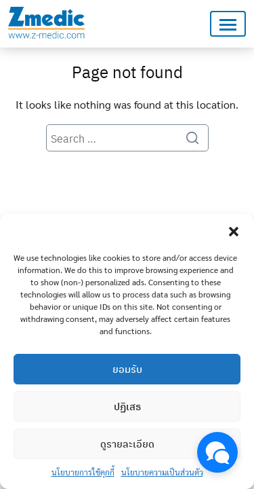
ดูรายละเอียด (127, 443)
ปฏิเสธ (127, 406)
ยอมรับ (127, 368)
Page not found (127, 71)
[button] (233, 231)
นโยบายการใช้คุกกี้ (82, 472)
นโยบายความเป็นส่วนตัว (162, 472)
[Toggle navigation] (228, 24)
